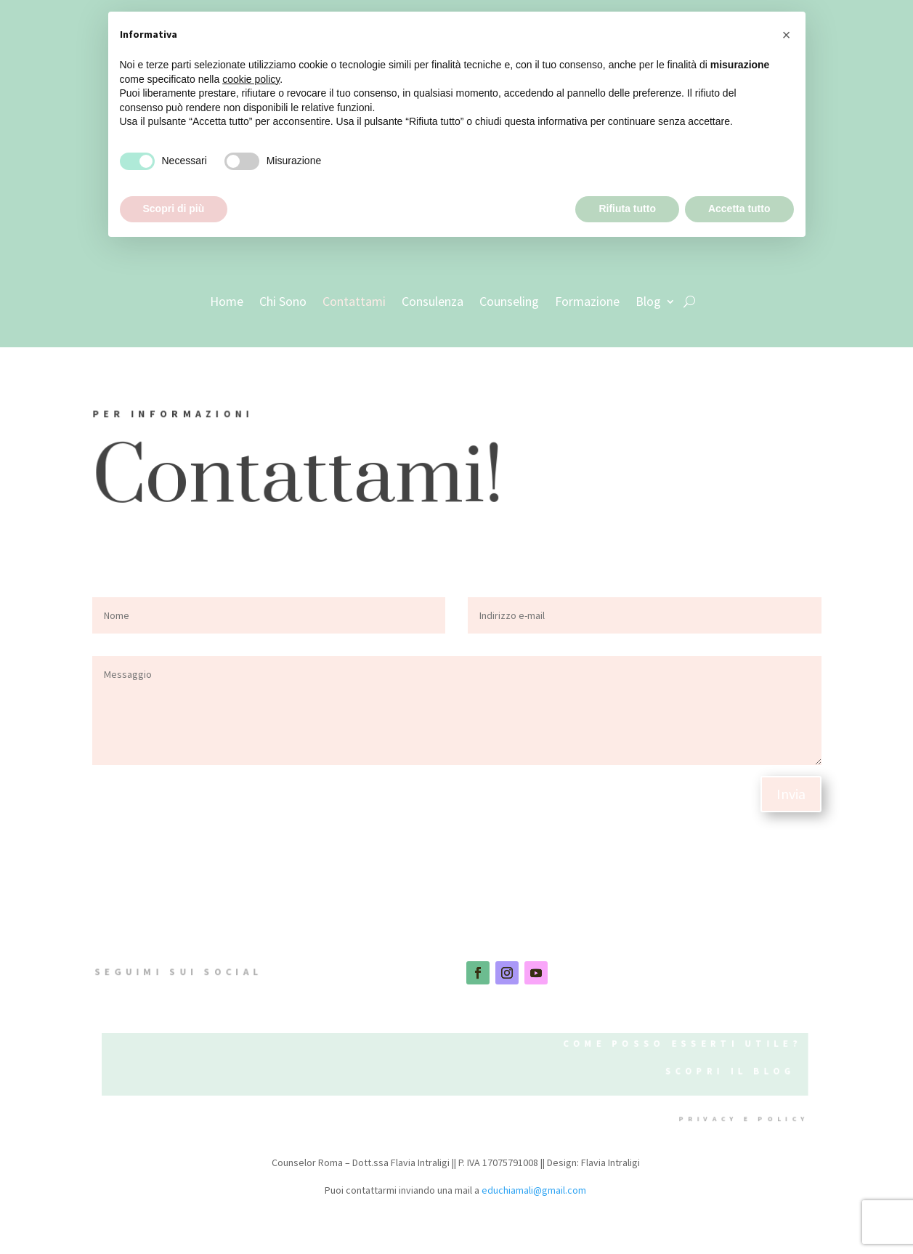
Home (226, 301)
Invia (791, 794)
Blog (648, 301)
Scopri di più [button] (174, 208)
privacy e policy (740, 1119)
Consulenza (432, 301)
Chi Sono (283, 301)
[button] (786, 34)
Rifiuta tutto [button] (627, 208)
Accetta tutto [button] (739, 208)
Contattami (354, 301)
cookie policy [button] (251, 79)
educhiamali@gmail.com (534, 1190)
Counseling (509, 301)
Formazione (587, 301)
